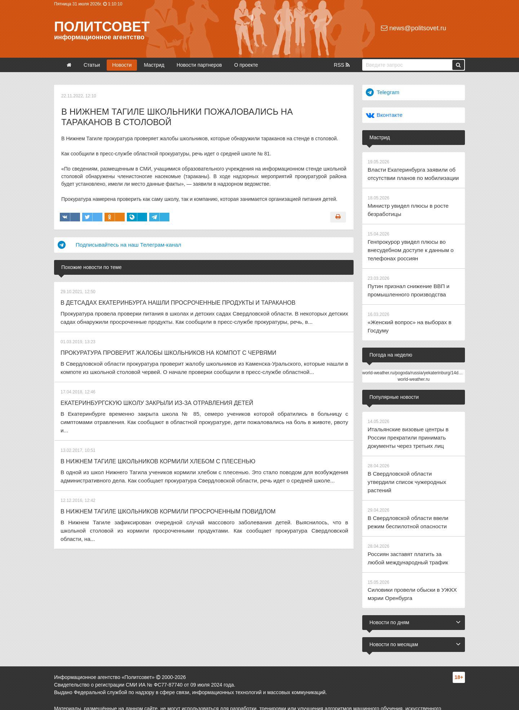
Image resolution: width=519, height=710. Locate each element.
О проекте (246, 65)
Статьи (92, 65)
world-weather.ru (414, 366)
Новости (122, 65)
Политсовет (102, 26)
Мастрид (154, 65)
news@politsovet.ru (413, 28)
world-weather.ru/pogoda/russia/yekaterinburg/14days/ (414, 359)
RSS (342, 65)
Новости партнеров (199, 65)
